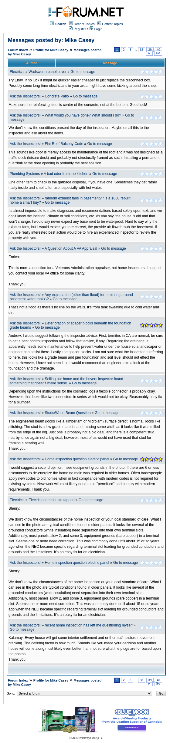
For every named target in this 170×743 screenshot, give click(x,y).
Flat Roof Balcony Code (64, 144)
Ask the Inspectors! (25, 96)
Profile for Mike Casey (50, 50)
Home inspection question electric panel (77, 459)
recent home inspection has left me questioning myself (88, 625)
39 (149, 49)
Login (96, 29)
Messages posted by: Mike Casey (51, 40)
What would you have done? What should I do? (83, 115)
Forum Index (18, 50)
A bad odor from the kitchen (66, 174)
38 (141, 49)
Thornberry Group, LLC (90, 738)
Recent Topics (84, 24)
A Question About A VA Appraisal (71, 248)
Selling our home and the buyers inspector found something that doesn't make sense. (66, 381)
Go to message (82, 72)
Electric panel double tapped (51, 500)
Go (158, 53)
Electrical (17, 72)
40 (158, 49)
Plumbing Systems (25, 174)
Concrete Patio (57, 96)
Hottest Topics (112, 24)
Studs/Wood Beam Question (67, 413)
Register (77, 29)
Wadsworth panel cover (47, 72)
